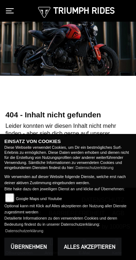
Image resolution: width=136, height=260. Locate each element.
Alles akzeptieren (89, 246)
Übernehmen (29, 246)
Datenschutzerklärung (94, 167)
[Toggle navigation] (11, 10)
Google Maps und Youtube (39, 198)
